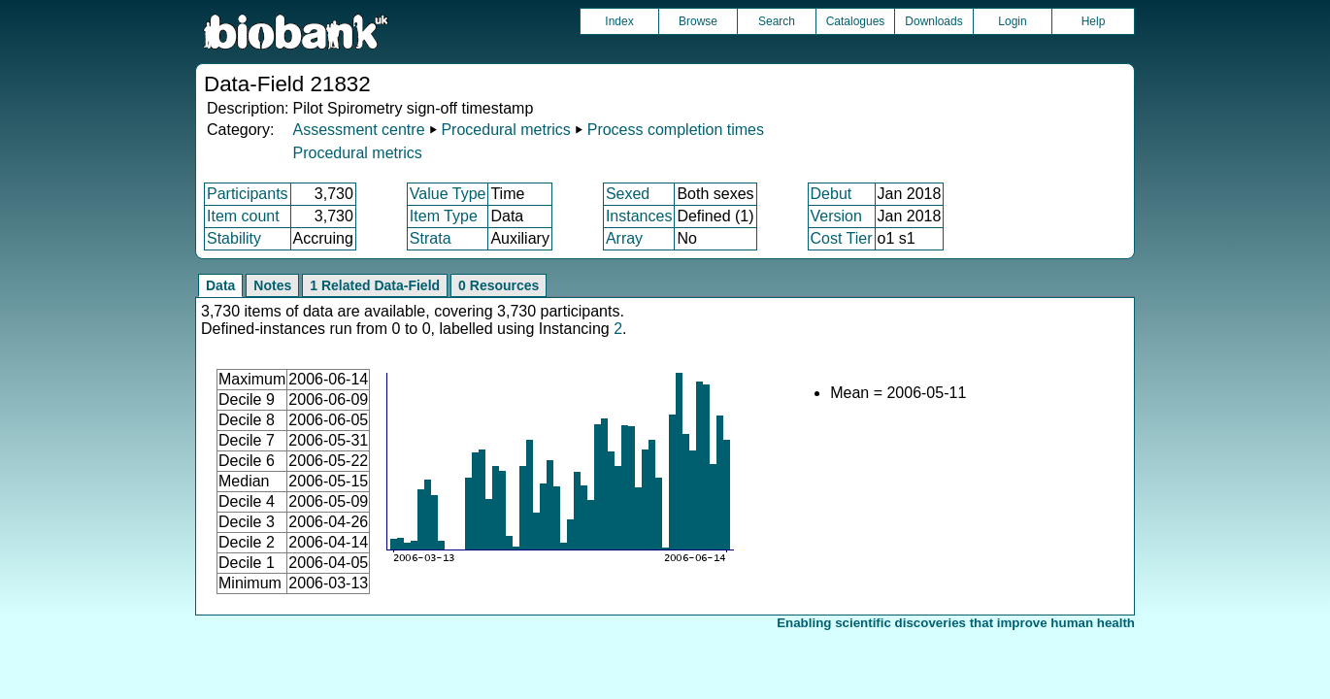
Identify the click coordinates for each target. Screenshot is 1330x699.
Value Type (448, 193)
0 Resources (498, 285)
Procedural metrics (505, 129)
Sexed (627, 193)
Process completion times (675, 129)
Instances (639, 216)
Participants (247, 193)
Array (624, 238)
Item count (243, 216)
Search (776, 21)
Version (836, 216)
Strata (430, 238)
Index (619, 21)
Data (220, 285)
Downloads (933, 21)
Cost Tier (842, 238)
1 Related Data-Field (375, 285)
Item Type (444, 216)
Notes (272, 285)
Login (1012, 21)
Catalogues (855, 21)
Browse (698, 21)
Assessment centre (358, 129)
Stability (234, 238)
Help (1093, 21)
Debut (831, 193)
